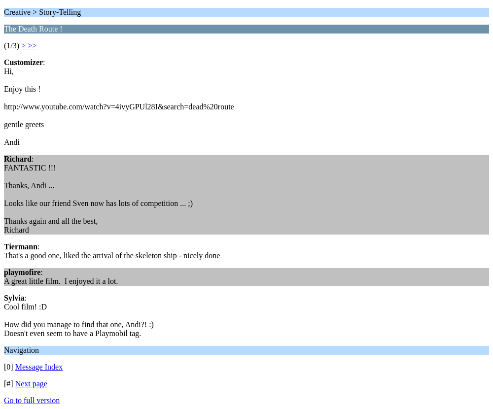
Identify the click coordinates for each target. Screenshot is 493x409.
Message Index (39, 367)
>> (32, 45)
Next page (31, 383)
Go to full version (32, 400)
